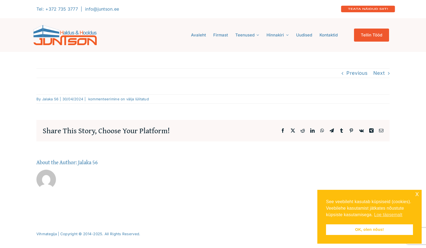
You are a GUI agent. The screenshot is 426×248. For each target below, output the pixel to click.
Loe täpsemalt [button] (388, 214)
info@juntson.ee (102, 9)
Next (379, 73)
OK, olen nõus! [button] (369, 229)
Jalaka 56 (50, 99)
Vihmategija (46, 234)
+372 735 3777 (61, 9)
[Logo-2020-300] (65, 27)
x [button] (417, 193)
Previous (357, 73)
